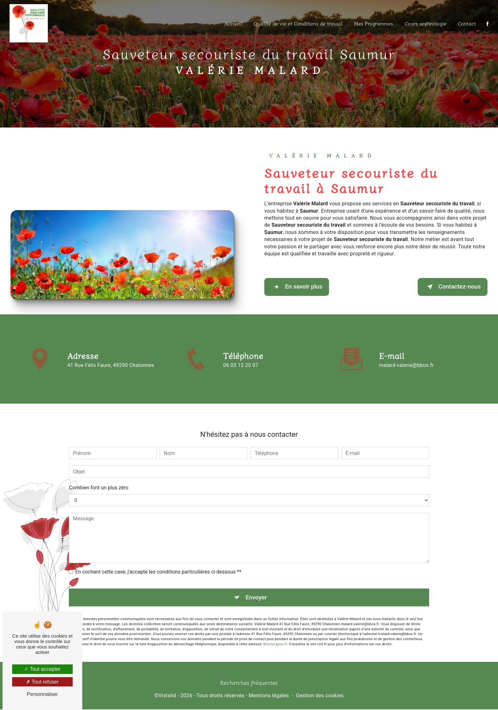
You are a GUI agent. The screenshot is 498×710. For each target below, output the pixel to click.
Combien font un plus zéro (98, 481)
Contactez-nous (452, 287)
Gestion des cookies (320, 696)
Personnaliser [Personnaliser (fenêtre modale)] (42, 694)
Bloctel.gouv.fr (275, 637)
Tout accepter (42, 669)
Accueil (233, 23)
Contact (467, 23)
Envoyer (256, 590)
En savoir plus (297, 287)
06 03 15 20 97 (240, 373)
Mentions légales (269, 696)
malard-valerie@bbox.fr (406, 358)
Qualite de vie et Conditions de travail (297, 23)
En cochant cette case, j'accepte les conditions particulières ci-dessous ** (158, 565)
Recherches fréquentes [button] (249, 683)
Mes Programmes (373, 23)
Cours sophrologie (425, 23)
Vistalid (167, 696)
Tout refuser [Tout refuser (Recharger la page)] (42, 681)
